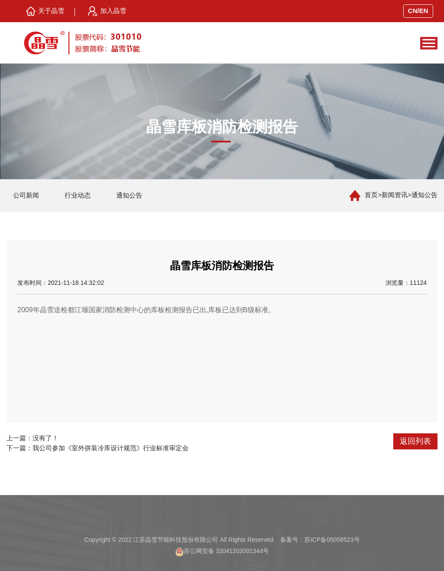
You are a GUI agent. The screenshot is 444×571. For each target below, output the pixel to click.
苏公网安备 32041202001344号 (226, 560)
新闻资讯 (395, 194)
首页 (371, 194)
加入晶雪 (107, 11)
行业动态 (78, 195)
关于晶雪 (45, 11)
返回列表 (415, 441)
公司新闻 (26, 195)
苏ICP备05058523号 (332, 548)
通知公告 (129, 195)
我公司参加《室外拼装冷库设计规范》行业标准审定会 (111, 448)
